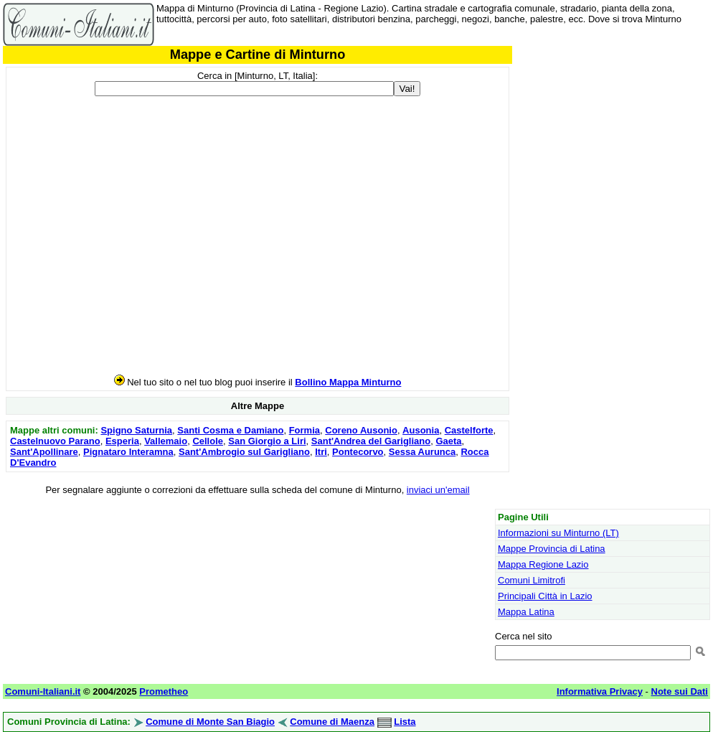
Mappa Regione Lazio (543, 564)
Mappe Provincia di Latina (551, 548)
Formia (304, 430)
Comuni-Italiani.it (42, 691)
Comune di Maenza (332, 721)
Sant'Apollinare (44, 451)
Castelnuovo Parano (55, 441)
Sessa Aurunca (422, 451)
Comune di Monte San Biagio (210, 721)
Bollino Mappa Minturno (348, 382)
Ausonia (420, 430)
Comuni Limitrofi (531, 580)
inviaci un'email (438, 489)
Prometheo (163, 691)
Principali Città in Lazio (545, 596)
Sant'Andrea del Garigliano (370, 441)
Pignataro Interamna (128, 451)
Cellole (207, 441)
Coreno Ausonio (361, 430)
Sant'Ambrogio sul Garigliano (244, 451)
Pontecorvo (358, 451)
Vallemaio (165, 441)
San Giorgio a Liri (267, 441)
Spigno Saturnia (136, 430)
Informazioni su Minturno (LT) (558, 532)
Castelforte (469, 430)
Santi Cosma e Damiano (230, 430)
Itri (321, 451)
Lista (404, 721)
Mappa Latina (526, 611)
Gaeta (448, 441)
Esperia (122, 441)
